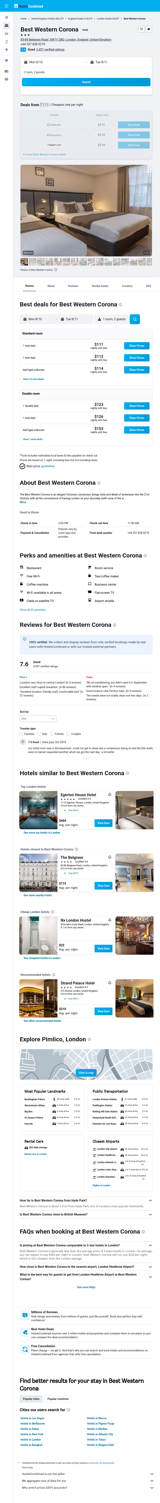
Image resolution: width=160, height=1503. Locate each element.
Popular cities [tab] (32, 1398)
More (23, 502)
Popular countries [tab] (58, 1398)
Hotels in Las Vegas (33, 1418)
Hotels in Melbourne (33, 1423)
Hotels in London (31, 1439)
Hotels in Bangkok (32, 1444)
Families (30, 733)
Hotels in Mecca (97, 1418)
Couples (77, 733)
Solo (45, 733)
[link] (42, 832)
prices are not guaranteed (102, 1462)
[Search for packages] (6, 41)
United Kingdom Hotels (43, 18)
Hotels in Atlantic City (100, 1434)
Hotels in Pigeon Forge (101, 1423)
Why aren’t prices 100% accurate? (88, 1487)
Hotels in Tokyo (96, 1439)
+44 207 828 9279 (33, 44)
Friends (60, 733)
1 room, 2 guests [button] (34, 72)
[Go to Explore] (6, 49)
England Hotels (76, 18)
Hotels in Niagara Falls (100, 1444)
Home (24, 18)
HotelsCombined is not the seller (88, 1474)
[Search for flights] (6, 17)
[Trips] (6, 60)
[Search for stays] (6, 25)
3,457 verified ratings (51, 49)
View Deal (104, 823)
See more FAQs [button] (87, 1287)
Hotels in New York (32, 1434)
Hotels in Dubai (30, 1428)
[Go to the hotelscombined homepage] (29, 6)
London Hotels (105, 18)
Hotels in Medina (97, 1428)
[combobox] (38, 718)
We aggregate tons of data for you (88, 1481)
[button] (6, 6)
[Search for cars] (6, 33)
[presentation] (56, 269)
